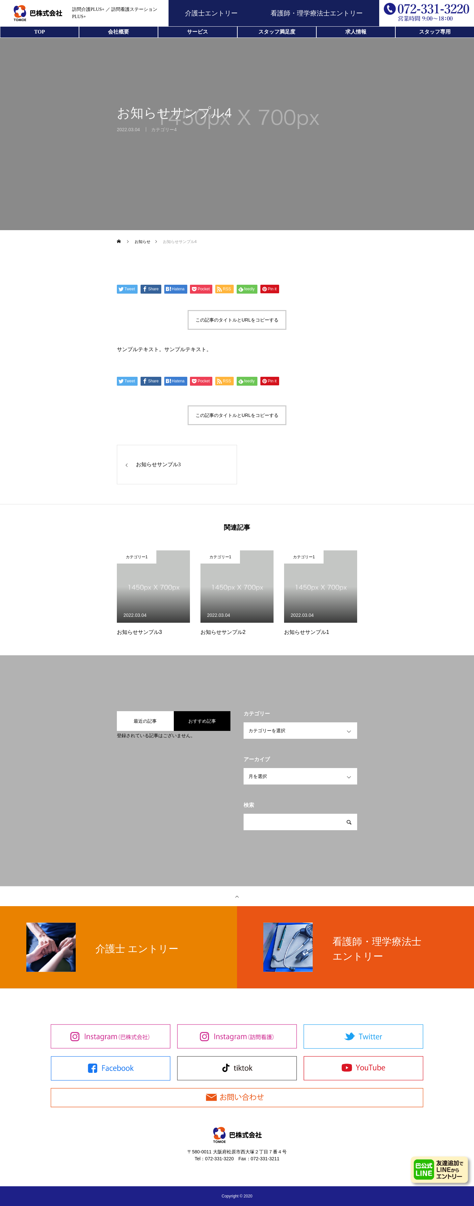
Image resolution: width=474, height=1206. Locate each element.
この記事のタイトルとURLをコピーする (237, 320)
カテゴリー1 (137, 557)
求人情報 (355, 32)
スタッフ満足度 (276, 32)
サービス (197, 32)
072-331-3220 (219, 1158)
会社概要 (118, 32)
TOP (39, 32)
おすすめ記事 (202, 721)
